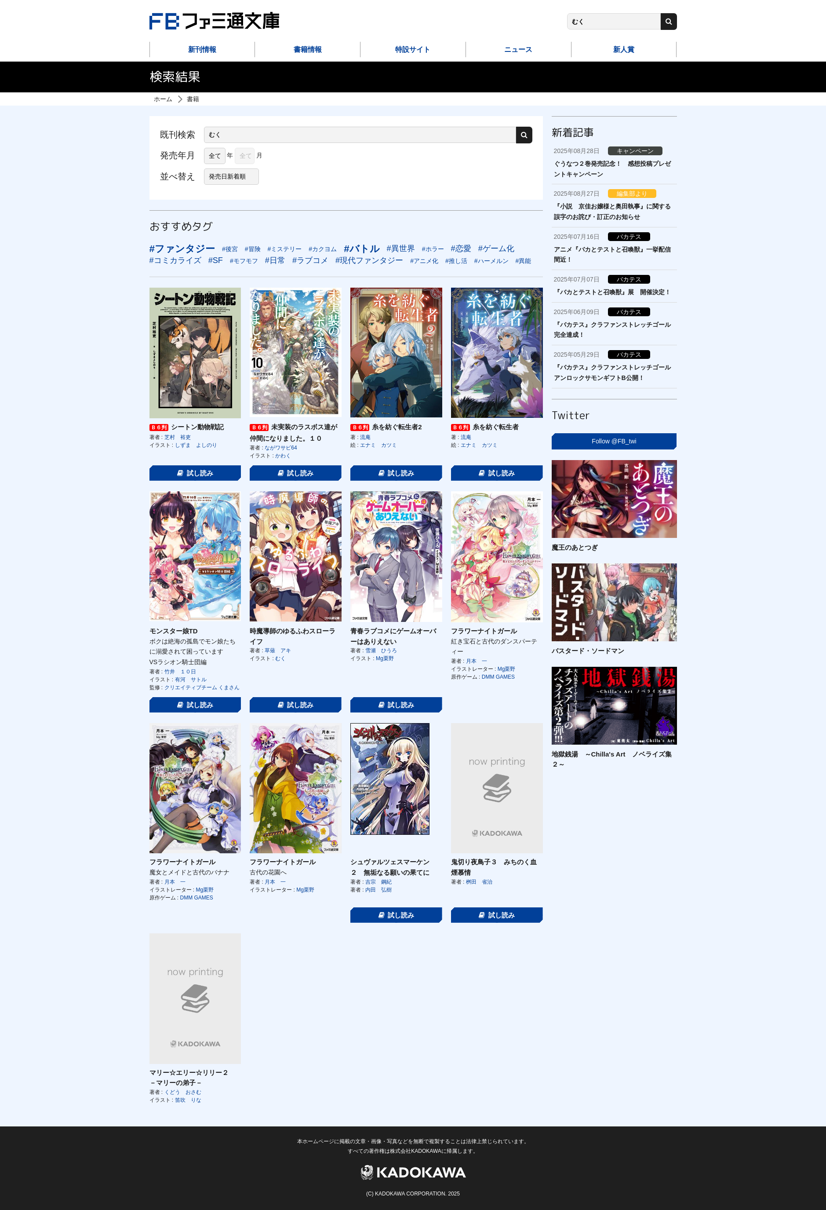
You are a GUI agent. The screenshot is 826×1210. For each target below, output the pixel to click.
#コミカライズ (175, 260)
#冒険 (253, 248)
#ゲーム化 (496, 248)
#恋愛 (461, 248)
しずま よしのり (196, 445)
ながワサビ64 (281, 448)
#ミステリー (285, 248)
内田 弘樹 (378, 890)
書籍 (193, 98)
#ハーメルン (491, 260)
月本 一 (476, 661)
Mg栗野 (385, 658)
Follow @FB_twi (614, 441)
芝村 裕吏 (177, 437)
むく (280, 658)
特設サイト (412, 49)
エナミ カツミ (378, 445)
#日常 (275, 260)
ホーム (163, 98)
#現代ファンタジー (369, 260)
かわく (283, 456)
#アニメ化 (424, 260)
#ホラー (433, 248)
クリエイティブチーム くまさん (202, 687)
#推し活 (456, 260)
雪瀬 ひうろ (381, 650)
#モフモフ (244, 260)
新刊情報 (202, 49)
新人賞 (623, 49)
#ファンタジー (182, 248)
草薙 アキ (278, 650)
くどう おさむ (182, 1092)
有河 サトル (191, 679)
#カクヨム (323, 248)
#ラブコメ (310, 260)
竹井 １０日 (180, 672)
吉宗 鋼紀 (378, 882)
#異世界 (401, 248)
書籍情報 (308, 49)
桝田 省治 (479, 882)
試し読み (195, 473)
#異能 (523, 260)
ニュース (518, 49)
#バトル (361, 248)
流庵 (365, 437)
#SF (215, 260)
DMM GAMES (498, 677)
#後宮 (230, 248)
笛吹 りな (188, 1100)
